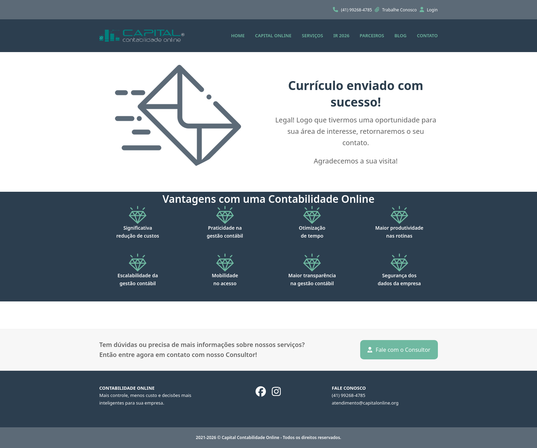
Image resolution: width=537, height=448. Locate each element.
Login (432, 10)
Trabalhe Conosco (400, 10)
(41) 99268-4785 (357, 10)
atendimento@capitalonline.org (365, 403)
